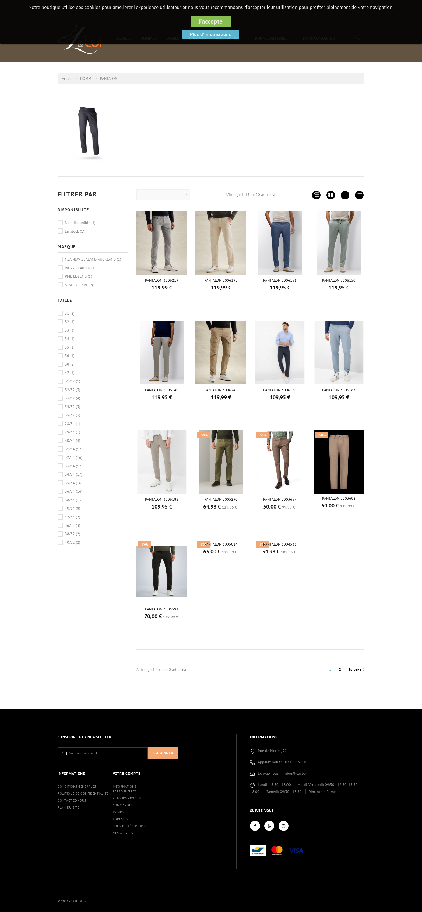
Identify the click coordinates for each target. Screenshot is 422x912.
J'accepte (211, 21)
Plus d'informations (210, 34)
